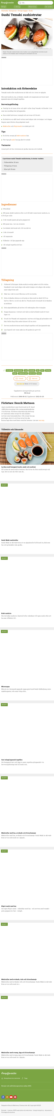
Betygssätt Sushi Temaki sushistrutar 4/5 (22, 383)
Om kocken (49, 7)
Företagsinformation (8, 1112)
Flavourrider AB (24, 1105)
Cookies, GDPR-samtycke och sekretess (19, 1110)
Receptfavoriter (10, 1073)
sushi (13, 140)
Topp (25, 1078)
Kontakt (3, 1110)
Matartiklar (32, 7)
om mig (41, 420)
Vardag (48, 370)
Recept (3, 7)
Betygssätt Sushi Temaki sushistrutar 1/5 (17, 383)
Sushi (39, 373)
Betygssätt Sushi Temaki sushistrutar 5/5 (23, 383)
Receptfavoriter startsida (12, 1078)
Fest (42, 370)
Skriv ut (34, 378)
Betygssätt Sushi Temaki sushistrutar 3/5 (20, 383)
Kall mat (32, 373)
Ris (38, 370)
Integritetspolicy (38, 1110)
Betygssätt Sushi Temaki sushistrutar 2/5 (19, 383)
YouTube (11, 1097)
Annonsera (48, 1110)
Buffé (15, 373)
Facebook (3, 1097)
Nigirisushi (18, 126)
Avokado (32, 370)
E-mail (21, 378)
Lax (26, 370)
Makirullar (7, 126)
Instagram (7, 1097)
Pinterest (15, 1097)
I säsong (17, 7)
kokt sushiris (21, 136)
